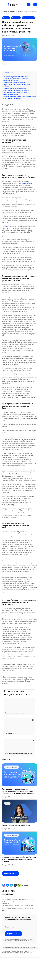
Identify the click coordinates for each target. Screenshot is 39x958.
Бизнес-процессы (16, 17)
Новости (14, 836)
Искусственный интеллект (28, 17)
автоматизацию (27, 183)
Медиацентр (13, 11)
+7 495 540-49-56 (8, 898)
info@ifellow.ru (8, 901)
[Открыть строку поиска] (35, 4)
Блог (21, 11)
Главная (4, 11)
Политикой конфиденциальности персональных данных (19, 947)
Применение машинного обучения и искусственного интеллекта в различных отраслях (16, 84)
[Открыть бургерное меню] (3, 4)
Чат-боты (5, 227)
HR (8, 810)
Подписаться (13, 941)
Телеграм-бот (6, 17)
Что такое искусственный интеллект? (15, 77)
